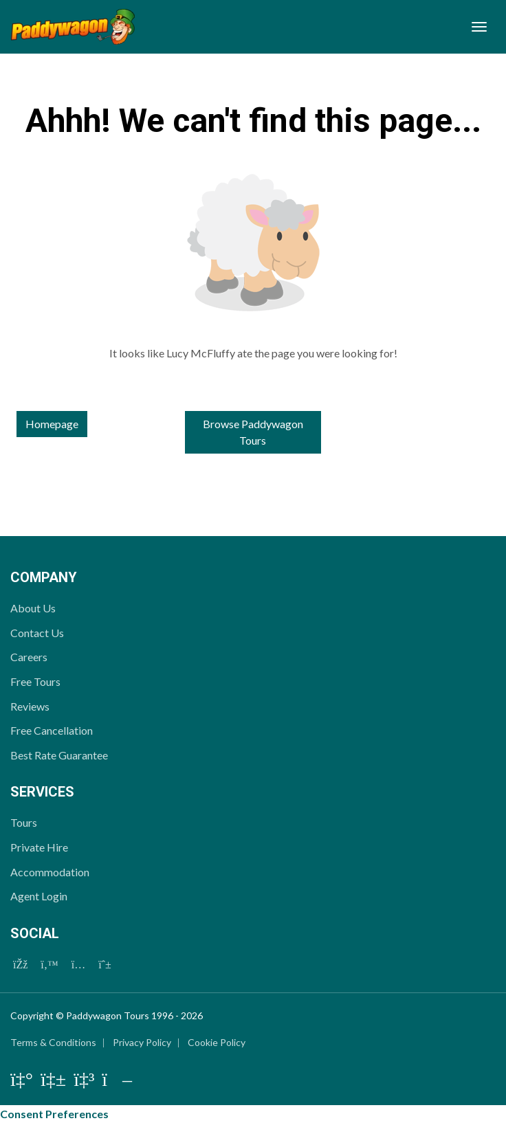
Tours (23, 822)
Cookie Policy (216, 1042)
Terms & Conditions (53, 1042)
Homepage (51, 423)
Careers (28, 656)
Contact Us (37, 632)
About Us (33, 607)
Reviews (30, 706)
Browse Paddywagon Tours (253, 432)
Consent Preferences (54, 1113)
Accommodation (49, 871)
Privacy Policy (142, 1042)
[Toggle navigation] (479, 26)
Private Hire (39, 847)
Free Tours (35, 681)
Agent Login (38, 895)
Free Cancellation (51, 730)
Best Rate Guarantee (59, 754)
